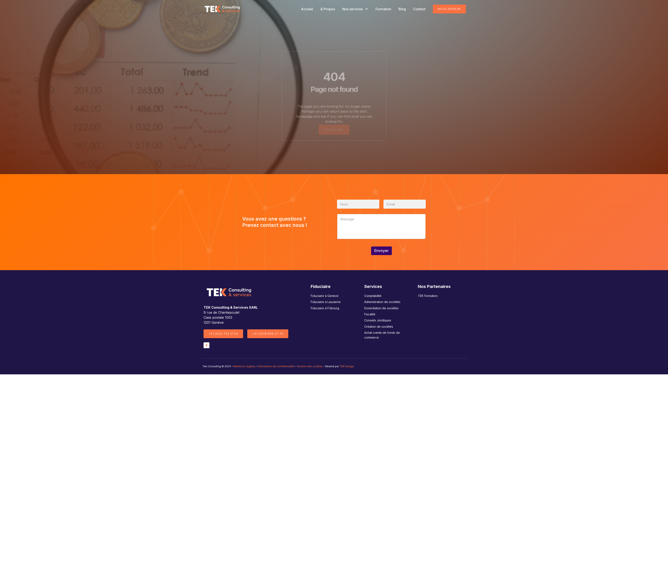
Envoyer (381, 251)
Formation (383, 9)
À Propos (327, 9)
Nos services (355, 9)
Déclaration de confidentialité (276, 366)
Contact (419, 9)
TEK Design (347, 366)
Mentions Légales (244, 366)
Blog (402, 9)
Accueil (307, 9)
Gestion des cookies (310, 366)
